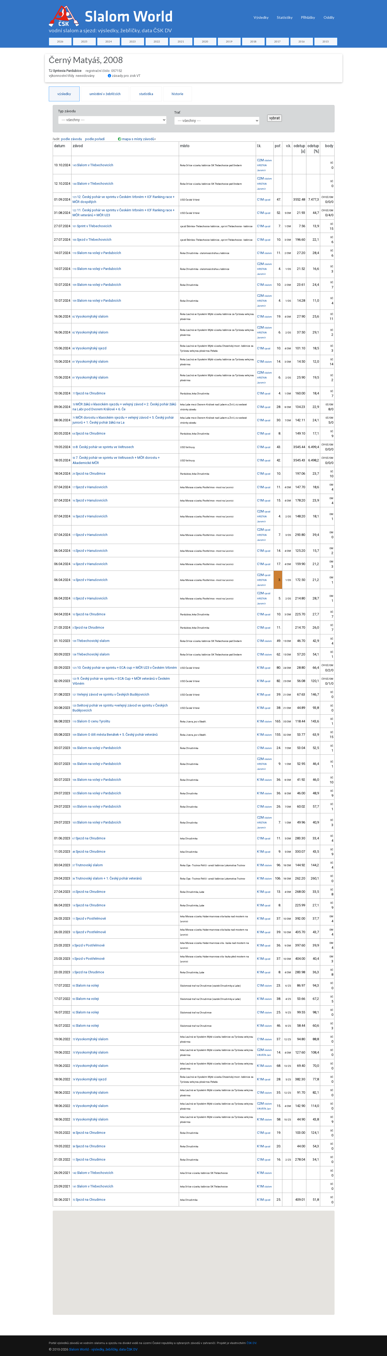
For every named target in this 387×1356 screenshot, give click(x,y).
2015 (326, 41)
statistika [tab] (146, 94)
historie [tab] (177, 94)
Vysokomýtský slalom (90, 316)
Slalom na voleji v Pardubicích (97, 253)
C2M (264, 160)
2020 (205, 41)
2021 (181, 41)
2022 (157, 41)
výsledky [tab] (64, 94)
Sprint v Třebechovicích (92, 226)
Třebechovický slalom (91, 641)
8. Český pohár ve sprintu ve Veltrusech (103, 447)
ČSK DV (251, 1343)
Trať (177, 112)
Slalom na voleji (86, 985)
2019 (229, 41)
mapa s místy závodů (138, 139)
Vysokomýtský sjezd (89, 348)
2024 (108, 41)
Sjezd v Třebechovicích (92, 240)
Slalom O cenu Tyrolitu (91, 721)
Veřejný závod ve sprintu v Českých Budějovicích (111, 694)
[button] (197, 1249)
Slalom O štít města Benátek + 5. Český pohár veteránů (115, 734)
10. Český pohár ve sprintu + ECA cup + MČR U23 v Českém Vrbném (125, 668)
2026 (60, 41)
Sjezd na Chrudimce (89, 393)
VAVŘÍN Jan (264, 1055)
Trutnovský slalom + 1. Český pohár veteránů (107, 878)
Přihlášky (308, 17)
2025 (84, 41)
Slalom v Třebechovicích (93, 165)
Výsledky (261, 17)
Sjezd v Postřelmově (89, 918)
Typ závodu (67, 111)
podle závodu (71, 139)
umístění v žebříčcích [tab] (105, 94)
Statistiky (285, 17)
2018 (253, 41)
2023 (132, 41)
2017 (277, 41)
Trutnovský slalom (88, 865)
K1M (263, 668)
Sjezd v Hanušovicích (90, 487)
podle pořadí (95, 139)
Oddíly (329, 17)
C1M (263, 199)
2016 (302, 41)
